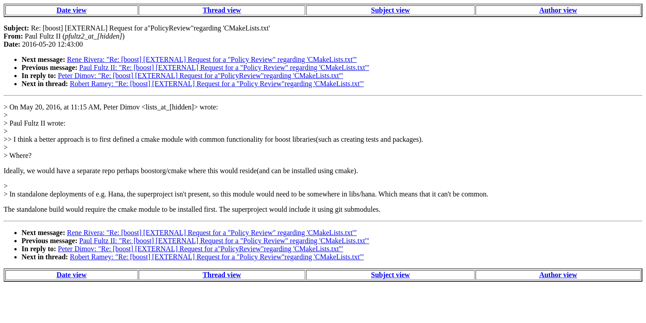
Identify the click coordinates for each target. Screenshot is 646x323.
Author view (558, 10)
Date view (72, 10)
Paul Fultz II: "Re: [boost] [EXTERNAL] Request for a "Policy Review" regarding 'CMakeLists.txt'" (224, 67)
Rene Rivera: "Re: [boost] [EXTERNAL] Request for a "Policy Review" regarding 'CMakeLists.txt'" (212, 59)
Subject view (390, 10)
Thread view (222, 10)
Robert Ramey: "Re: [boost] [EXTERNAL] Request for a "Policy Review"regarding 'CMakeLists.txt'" (217, 83)
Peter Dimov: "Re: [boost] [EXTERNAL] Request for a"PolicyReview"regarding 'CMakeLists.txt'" (200, 75)
